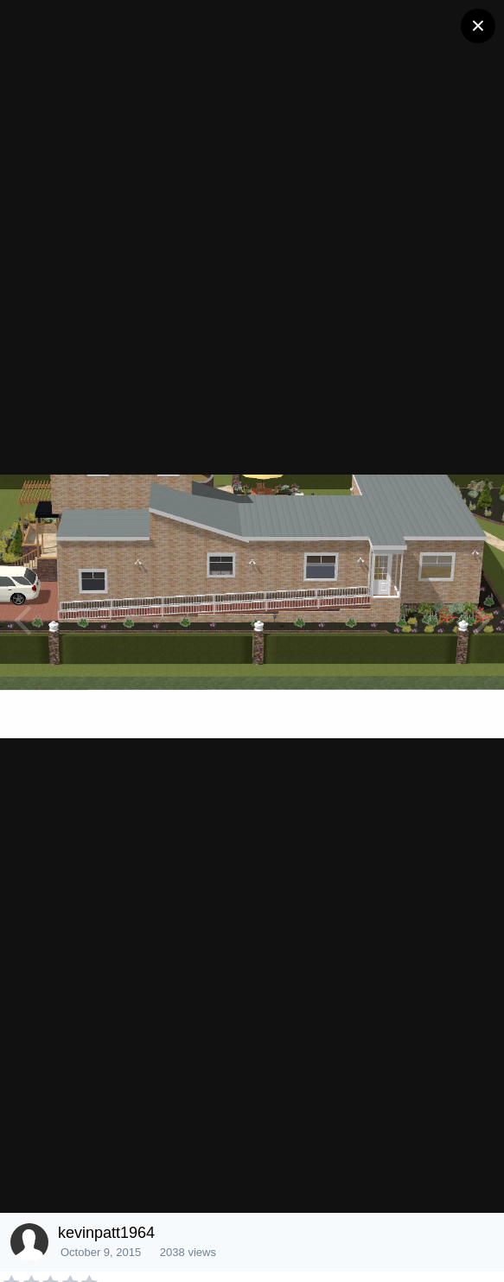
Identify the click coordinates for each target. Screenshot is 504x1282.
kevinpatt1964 (106, 1232)
